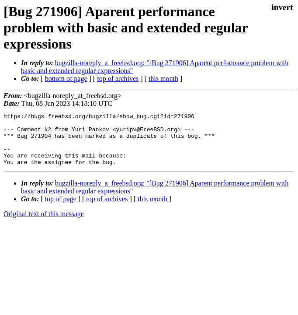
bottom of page (66, 78)
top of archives (118, 78)
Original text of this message (43, 224)
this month (163, 78)
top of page (60, 209)
